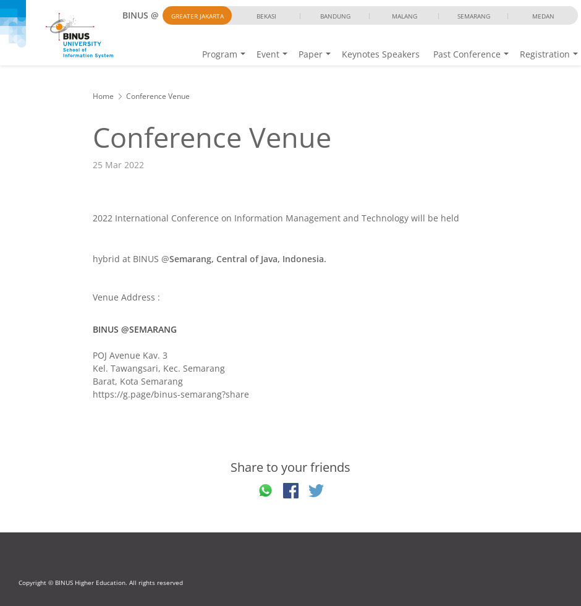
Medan (543, 16)
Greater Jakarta (197, 16)
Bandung (335, 16)
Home (103, 96)
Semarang (473, 16)
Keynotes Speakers (381, 54)
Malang (404, 16)
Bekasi (266, 16)
